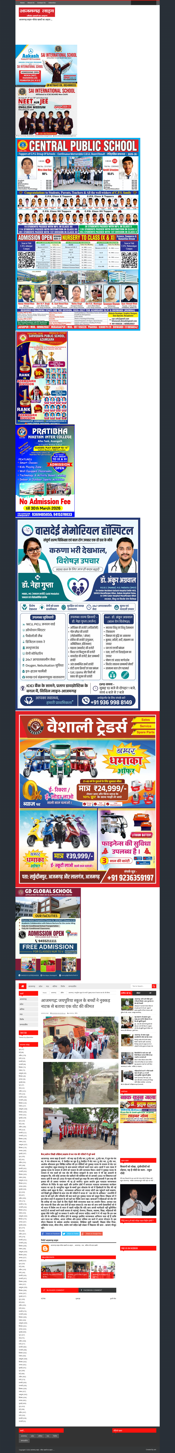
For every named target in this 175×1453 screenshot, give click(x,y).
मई (20, 1052)
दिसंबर (21, 1067)
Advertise (52, 3)
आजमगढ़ (23, 999)
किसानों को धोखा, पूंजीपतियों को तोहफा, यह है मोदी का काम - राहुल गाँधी (136, 1170)
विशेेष (22, 1019)
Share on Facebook (50, 1234)
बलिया (55, 986)
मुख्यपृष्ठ (78, 1298)
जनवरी (21, 1064)
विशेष (63, 986)
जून (20, 1049)
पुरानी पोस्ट (113, 1298)
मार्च (20, 1058)
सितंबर (21, 1076)
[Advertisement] (89, 24)
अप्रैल (20, 1055)
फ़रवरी (20, 1061)
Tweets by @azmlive (26, 1037)
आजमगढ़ (31, 986)
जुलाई (20, 1082)
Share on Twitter (70, 1234)
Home (22, 3)
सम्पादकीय (72, 986)
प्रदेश (40, 986)
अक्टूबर (21, 1073)
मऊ (47, 986)
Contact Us (41, 3)
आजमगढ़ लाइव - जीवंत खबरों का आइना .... (43, 1450)
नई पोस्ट (43, 1298)
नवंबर (20, 1070)
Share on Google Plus (91, 1234)
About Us (30, 3)
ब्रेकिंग (76, 1013)
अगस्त (20, 1079)
